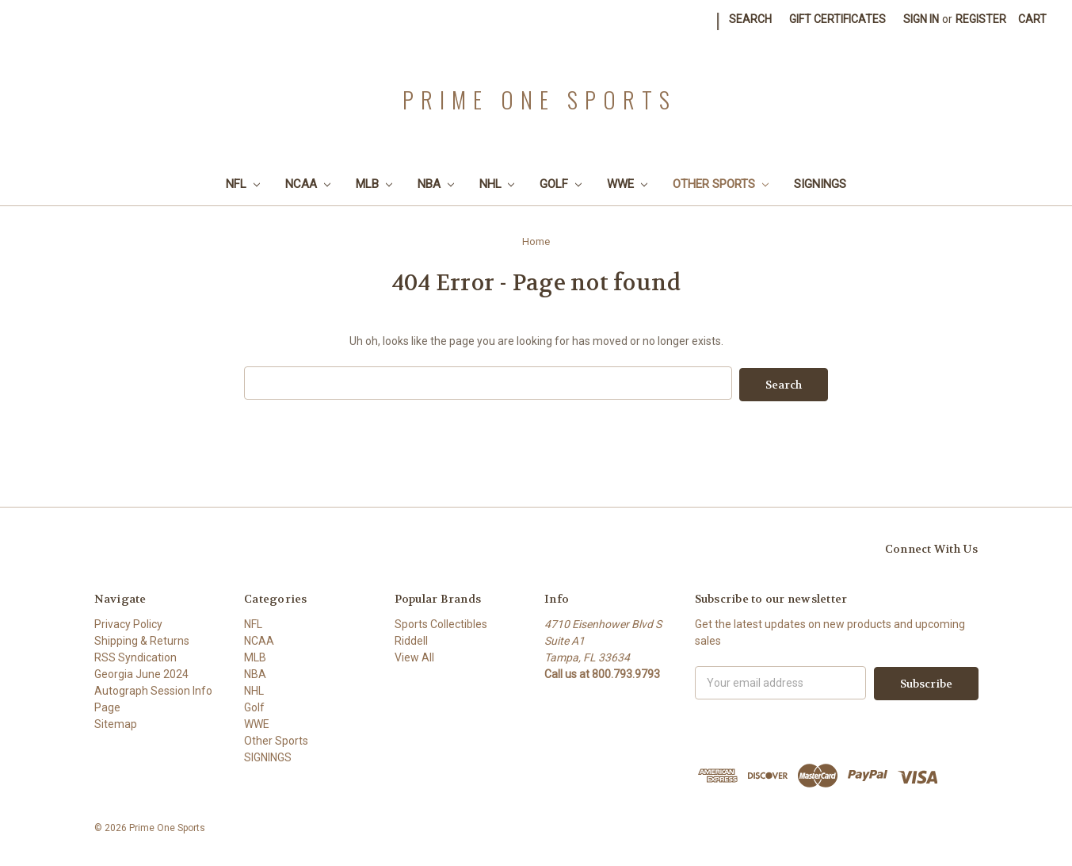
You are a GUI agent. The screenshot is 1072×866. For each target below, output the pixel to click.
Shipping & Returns (141, 639)
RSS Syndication (135, 656)
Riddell (411, 639)
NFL (243, 184)
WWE (627, 184)
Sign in (921, 19)
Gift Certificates (837, 19)
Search (750, 19)
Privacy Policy (128, 622)
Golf (561, 184)
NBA (436, 184)
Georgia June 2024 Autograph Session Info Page (153, 689)
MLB (374, 184)
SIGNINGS (820, 184)
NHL (497, 184)
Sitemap (115, 722)
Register (981, 19)
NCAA (307, 184)
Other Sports (721, 184)
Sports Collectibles (441, 622)
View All (414, 656)
